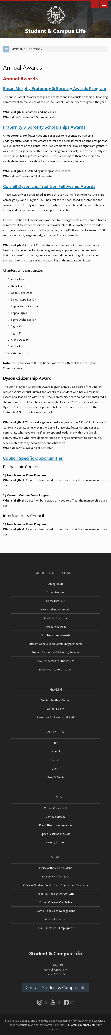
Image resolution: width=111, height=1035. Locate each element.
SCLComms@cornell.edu (81, 1025)
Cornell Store (55, 601)
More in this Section (22, 49)
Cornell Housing (55, 592)
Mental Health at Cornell (55, 700)
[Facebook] (68, 1001)
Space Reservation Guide (55, 834)
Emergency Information (55, 876)
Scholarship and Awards (55, 635)
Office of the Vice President (55, 868)
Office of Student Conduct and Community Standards (55, 885)
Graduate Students (55, 618)
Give (55, 768)
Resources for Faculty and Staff (55, 717)
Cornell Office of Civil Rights (55, 902)
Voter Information (55, 919)
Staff (55, 743)
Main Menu (104, 4)
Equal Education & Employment (55, 928)
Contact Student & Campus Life (55, 987)
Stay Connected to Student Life (55, 661)
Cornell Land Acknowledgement (55, 911)
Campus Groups (55, 816)
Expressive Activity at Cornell (56, 669)
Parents (55, 760)
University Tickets (55, 842)
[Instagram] (43, 1001)
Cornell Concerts (55, 808)
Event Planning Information (55, 825)
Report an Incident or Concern (55, 893)
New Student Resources (55, 609)
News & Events (55, 777)
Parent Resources (55, 626)
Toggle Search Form (95, 4)
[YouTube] (55, 1001)
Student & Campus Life (55, 31)
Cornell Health (55, 709)
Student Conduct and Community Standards (55, 644)
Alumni (55, 751)
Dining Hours (55, 584)
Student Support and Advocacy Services (55, 652)
